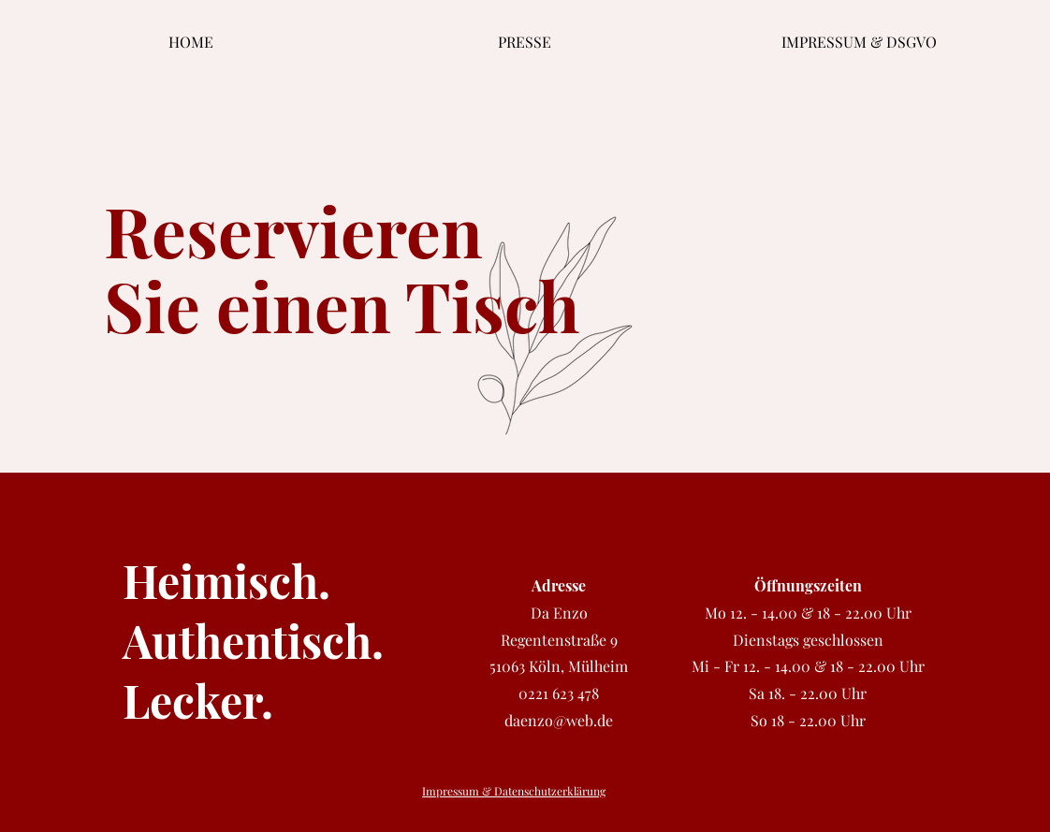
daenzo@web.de (558, 720)
